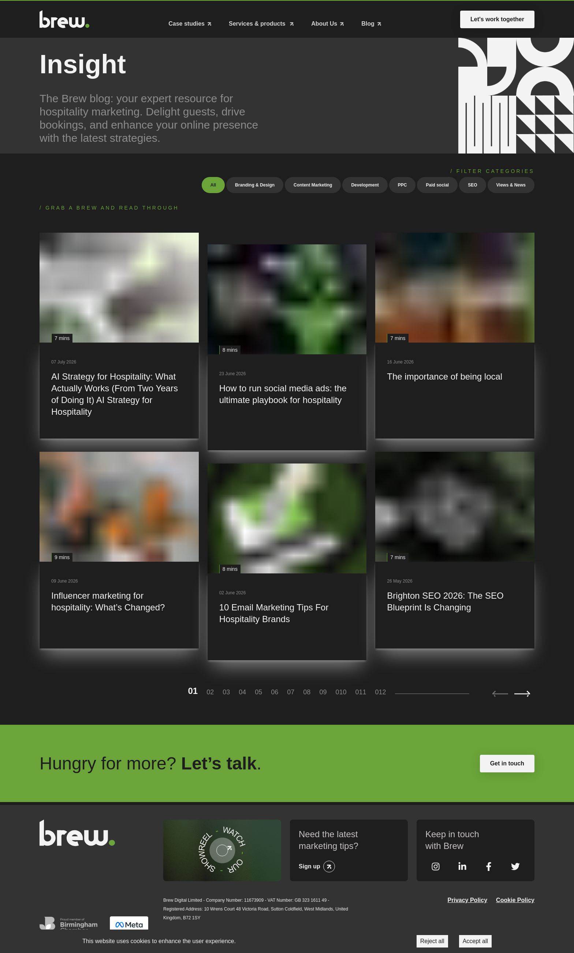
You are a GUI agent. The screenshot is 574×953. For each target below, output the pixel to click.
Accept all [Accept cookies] (475, 941)
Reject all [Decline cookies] (432, 941)
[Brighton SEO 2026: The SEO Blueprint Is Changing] (454, 548)
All (213, 183)
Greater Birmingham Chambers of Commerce (70, 926)
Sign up (309, 865)
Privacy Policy (468, 898)
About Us (324, 23)
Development (365, 183)
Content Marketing (313, 183)
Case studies (186, 23)
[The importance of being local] (454, 334)
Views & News (511, 183)
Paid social (437, 183)
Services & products (258, 23)
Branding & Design (255, 183)
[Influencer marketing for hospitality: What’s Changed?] (119, 548)
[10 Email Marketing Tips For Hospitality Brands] (287, 560)
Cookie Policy (515, 898)
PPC (402, 183)
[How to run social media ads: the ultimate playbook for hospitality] (287, 345)
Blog (367, 23)
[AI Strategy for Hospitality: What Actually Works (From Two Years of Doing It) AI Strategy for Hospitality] (119, 334)
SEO (472, 183)
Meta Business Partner (129, 926)
